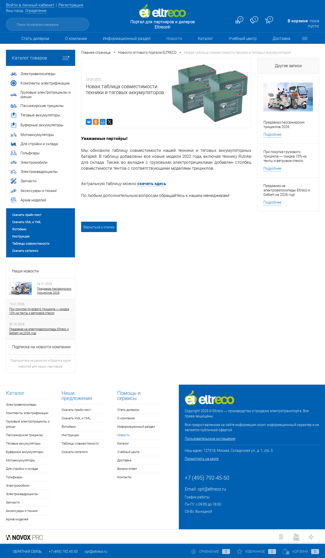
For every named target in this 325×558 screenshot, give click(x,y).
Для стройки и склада (22, 469)
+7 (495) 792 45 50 (63, 552)
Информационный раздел (127, 38)
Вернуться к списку (99, 227)
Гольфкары (14, 477)
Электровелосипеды (21, 404)
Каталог (205, 38)
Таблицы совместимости (30, 243)
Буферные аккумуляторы (24, 452)
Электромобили (17, 485)
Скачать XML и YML (26, 222)
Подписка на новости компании (41, 347)
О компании (76, 38)
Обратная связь (24, 552)
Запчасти (13, 502)
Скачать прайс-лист (26, 215)
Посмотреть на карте (202, 459)
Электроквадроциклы (22, 494)
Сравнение (210, 552)
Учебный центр (243, 38)
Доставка (281, 38)
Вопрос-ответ (127, 469)
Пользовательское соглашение (210, 439)
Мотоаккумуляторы (20, 460)
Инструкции (20, 236)
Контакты (124, 477)
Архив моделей (17, 519)
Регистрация (70, 4)
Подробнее (272, 134)
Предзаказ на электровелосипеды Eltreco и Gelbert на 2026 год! (39, 331)
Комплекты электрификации (27, 413)
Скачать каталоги (25, 251)
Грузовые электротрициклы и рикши (27, 424)
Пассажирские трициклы (24, 435)
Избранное (256, 552)
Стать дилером (35, 38)
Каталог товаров (40, 58)
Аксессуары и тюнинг (22, 511)
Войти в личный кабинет (30, 4)
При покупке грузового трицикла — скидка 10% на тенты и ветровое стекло (39, 311)
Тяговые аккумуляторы (23, 443)
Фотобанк (19, 229)
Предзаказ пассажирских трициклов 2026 (54, 290)
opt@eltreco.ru (212, 489)
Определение (35, 11)
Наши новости (25, 271)
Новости (174, 38)
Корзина (301, 552)
